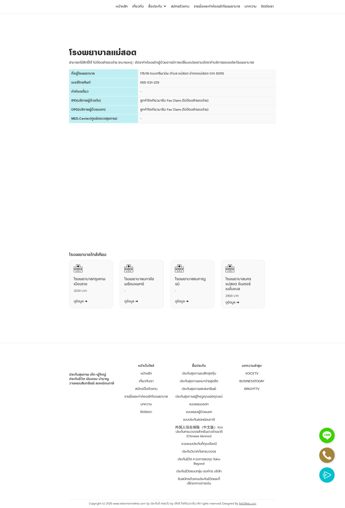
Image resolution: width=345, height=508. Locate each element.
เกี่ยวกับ (138, 6)
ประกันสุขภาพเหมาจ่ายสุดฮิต (199, 381)
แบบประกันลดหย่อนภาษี (199, 420)
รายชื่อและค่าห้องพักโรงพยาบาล (217, 6)
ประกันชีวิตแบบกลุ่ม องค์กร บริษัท (199, 471)
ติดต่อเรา (267, 6)
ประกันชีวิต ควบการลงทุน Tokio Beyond (199, 461)
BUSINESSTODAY (251, 381)
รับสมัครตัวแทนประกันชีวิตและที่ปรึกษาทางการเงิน (199, 481)
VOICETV (251, 373)
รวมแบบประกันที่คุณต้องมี (199, 444)
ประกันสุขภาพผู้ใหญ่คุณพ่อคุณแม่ (198, 397)
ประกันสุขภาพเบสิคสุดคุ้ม (199, 373)
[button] (157, 6)
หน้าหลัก (122, 6)
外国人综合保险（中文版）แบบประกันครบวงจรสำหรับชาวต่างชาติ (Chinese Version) (199, 432)
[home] (86, 2)
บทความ (250, 6)
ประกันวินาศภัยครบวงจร (199, 452)
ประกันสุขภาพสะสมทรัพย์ (199, 389)
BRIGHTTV (251, 389)
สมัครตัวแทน (180, 6)
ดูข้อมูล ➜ (80, 301)
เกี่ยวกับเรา (146, 381)
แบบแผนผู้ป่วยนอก (199, 412)
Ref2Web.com (247, 503)
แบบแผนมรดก (199, 404)
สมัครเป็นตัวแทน (146, 389)
